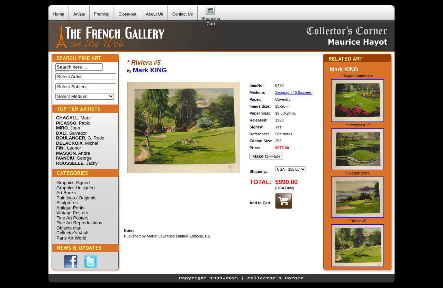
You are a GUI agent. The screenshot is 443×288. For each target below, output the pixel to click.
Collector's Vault (72, 232)
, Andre (83, 153)
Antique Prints (70, 207)
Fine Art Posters (72, 217)
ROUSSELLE (69, 163)
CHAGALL (67, 117)
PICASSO (66, 123)
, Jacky (90, 163)
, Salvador (76, 133)
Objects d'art (69, 228)
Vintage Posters (72, 212)
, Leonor (73, 148)
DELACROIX (69, 143)
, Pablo (83, 123)
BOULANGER (70, 138)
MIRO (62, 127)
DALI (61, 133)
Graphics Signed (73, 182)
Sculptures (67, 202)
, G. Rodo (95, 138)
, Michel (90, 143)
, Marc (84, 117)
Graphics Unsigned (75, 187)
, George (83, 158)
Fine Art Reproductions (79, 222)
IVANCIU (65, 158)
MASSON (66, 153)
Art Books (66, 192)
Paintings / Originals (76, 197)
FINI (60, 148)
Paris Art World (71, 238)
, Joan (74, 127)
